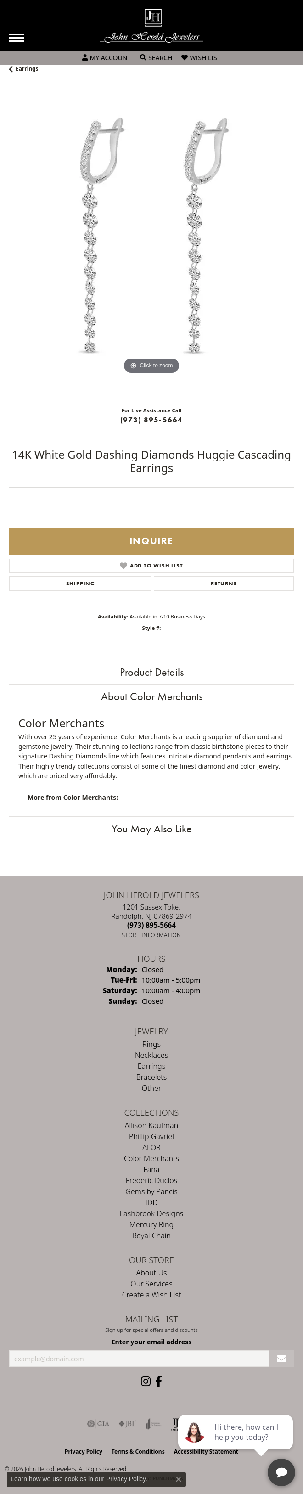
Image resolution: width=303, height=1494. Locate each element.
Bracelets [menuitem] (151, 1077)
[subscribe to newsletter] (281, 1358)
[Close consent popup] (178, 1479)
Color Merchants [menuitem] (151, 1158)
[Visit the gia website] (98, 1424)
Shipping (80, 583)
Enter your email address (152, 1341)
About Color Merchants (151, 696)
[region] (151, 243)
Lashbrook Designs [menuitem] (151, 1213)
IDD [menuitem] (151, 1202)
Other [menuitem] (151, 1088)
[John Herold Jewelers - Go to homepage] (151, 26)
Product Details (152, 672)
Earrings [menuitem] (151, 1066)
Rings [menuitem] (151, 1044)
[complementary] (236, 1443)
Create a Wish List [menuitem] (151, 1295)
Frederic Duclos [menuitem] (151, 1180)
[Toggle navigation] (16, 38)
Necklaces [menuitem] (151, 1055)
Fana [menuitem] (152, 1169)
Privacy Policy (83, 1451)
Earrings (27, 69)
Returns (224, 583)
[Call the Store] (151, 925)
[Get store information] (151, 935)
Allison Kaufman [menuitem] (151, 1125)
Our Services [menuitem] (151, 1284)
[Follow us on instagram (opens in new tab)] (146, 1381)
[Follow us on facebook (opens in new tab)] (158, 1381)
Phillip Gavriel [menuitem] (151, 1136)
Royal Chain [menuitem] (151, 1235)
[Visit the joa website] (154, 1424)
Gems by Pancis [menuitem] (151, 1191)
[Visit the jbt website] (127, 1424)
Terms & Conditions (138, 1451)
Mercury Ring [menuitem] (151, 1224)
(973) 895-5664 (151, 420)
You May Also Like (152, 828)
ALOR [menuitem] (151, 1147)
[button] (106, 58)
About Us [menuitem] (151, 1273)
